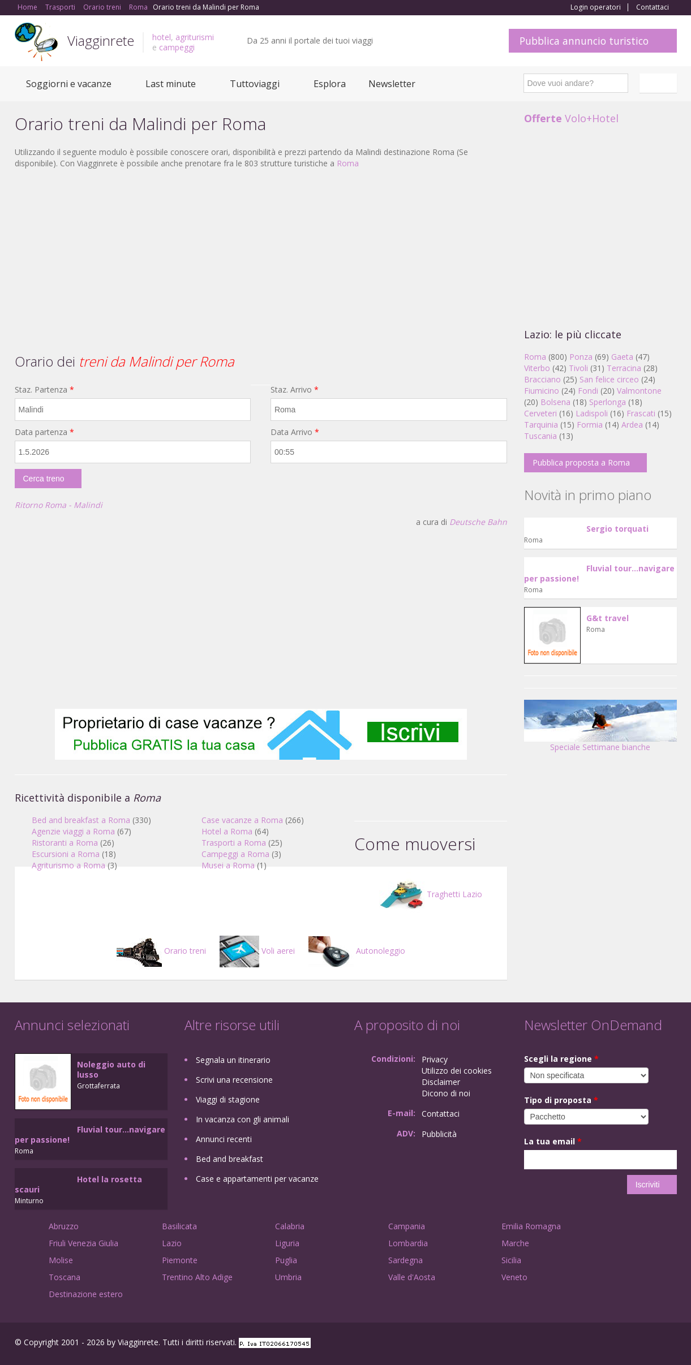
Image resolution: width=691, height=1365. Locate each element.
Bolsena (555, 402)
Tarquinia (541, 424)
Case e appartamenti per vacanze (257, 1178)
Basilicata (179, 1226)
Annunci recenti (224, 1139)
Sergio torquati (617, 528)
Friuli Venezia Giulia (83, 1243)
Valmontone (639, 390)
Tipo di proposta (561, 1100)
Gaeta (622, 356)
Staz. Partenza (44, 389)
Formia (590, 424)
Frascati (640, 413)
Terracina (624, 368)
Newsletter (391, 83)
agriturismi (194, 37)
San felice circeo (609, 379)
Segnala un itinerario (233, 1059)
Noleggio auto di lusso (111, 1069)
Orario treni (161, 950)
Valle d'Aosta (411, 1277)
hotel (161, 37)
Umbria (288, 1277)
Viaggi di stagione (228, 1099)
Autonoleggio (356, 950)
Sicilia (511, 1260)
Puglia (286, 1260)
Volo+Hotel (571, 118)
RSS (670, 1344)
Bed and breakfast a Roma (81, 820)
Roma (348, 163)
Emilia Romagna (531, 1226)
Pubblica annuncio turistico (584, 41)
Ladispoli (592, 413)
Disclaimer (441, 1082)
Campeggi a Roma (235, 854)
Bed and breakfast (229, 1158)
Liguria (287, 1243)
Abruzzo (64, 1226)
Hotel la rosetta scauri (78, 1184)
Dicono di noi (446, 1093)
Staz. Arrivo (295, 389)
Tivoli (578, 368)
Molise (61, 1260)
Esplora (330, 83)
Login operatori (595, 7)
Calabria (289, 1226)
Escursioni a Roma (66, 854)
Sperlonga (607, 402)
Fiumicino (541, 390)
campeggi (177, 47)
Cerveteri (540, 413)
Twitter (644, 1344)
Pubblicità (439, 1134)
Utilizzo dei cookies (457, 1070)
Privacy (435, 1059)
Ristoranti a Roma (65, 842)
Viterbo (537, 368)
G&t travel (607, 618)
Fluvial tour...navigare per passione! (599, 573)
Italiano (660, 83)
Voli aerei (257, 950)
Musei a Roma (228, 865)
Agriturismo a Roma (68, 865)
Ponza (581, 356)
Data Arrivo (295, 432)
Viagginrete (100, 40)
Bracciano (542, 379)
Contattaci (652, 7)
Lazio (172, 1243)
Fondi (588, 390)
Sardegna (405, 1260)
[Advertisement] (261, 259)
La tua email (553, 1141)
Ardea (632, 424)
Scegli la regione (561, 1058)
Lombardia (408, 1243)
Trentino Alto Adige (197, 1277)
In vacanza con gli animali (242, 1119)
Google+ (616, 1344)
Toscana (64, 1277)
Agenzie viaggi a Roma (73, 831)
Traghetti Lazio (430, 894)
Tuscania (540, 435)
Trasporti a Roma (233, 842)
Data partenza (44, 432)
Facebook (592, 1344)
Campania (406, 1226)
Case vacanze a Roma (242, 820)
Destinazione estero (86, 1294)
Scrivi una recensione (234, 1079)
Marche (515, 1243)
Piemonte (180, 1260)
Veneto (514, 1277)
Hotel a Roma (226, 831)
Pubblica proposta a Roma (581, 462)
